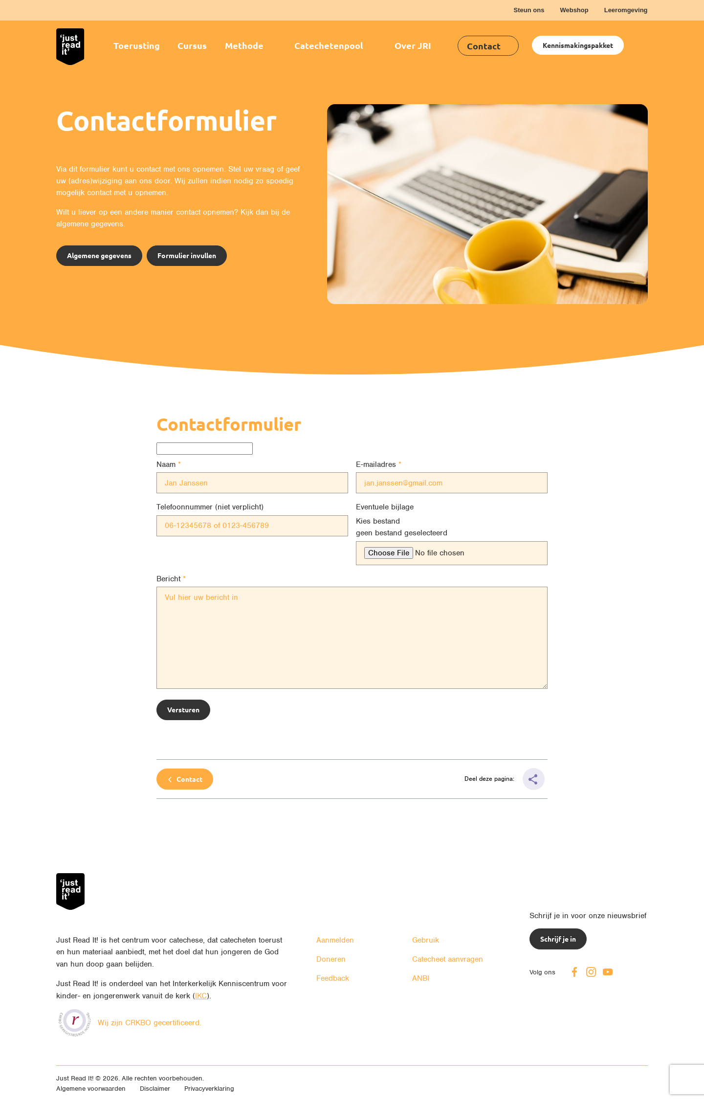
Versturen (183, 709)
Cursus (192, 45)
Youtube (608, 972)
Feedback (332, 978)
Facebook (574, 972)
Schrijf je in (558, 938)
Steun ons (529, 10)
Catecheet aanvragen (447, 959)
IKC (201, 996)
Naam (166, 464)
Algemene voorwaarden (91, 1088)
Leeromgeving (626, 10)
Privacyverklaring (209, 1088)
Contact (484, 45)
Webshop (574, 10)
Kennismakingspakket (578, 45)
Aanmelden (335, 940)
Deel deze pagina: (490, 778)
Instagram (591, 972)
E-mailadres (376, 464)
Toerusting (136, 45)
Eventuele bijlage (385, 507)
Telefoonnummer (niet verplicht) (210, 507)
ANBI (420, 978)
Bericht (168, 579)
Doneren (331, 959)
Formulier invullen (186, 255)
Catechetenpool (328, 45)
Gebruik (425, 940)
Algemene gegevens (99, 255)
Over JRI (413, 45)
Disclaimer (155, 1088)
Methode (244, 45)
